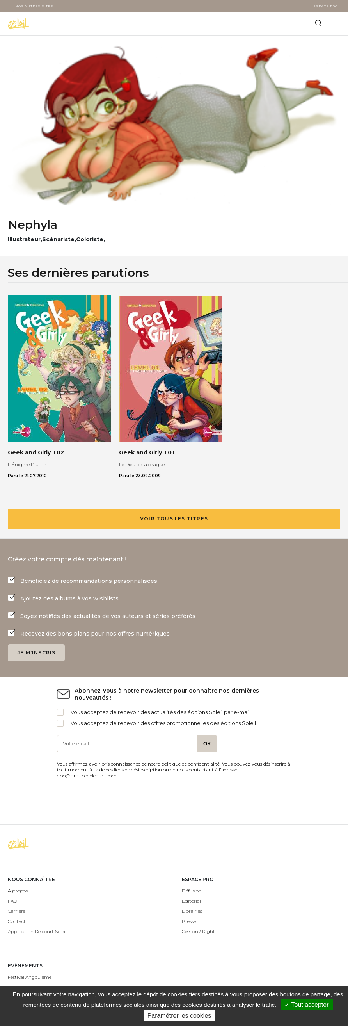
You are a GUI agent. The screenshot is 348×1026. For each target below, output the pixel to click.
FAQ (12, 901)
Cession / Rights (199, 931)
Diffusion (192, 891)
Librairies (192, 911)
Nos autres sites (34, 6)
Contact (17, 921)
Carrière (16, 911)
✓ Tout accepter (306, 1004)
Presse (189, 921)
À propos (18, 891)
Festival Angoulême (29, 977)
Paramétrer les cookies (179, 1015)
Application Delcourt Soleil (37, 931)
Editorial (191, 901)
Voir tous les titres (174, 519)
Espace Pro (325, 6)
